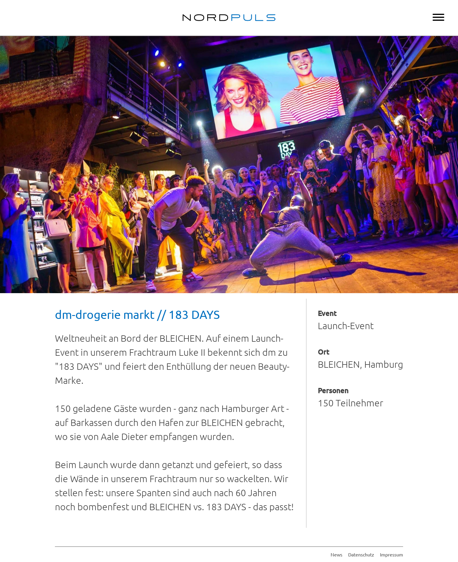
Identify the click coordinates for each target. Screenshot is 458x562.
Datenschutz (361, 554)
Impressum (391, 554)
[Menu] (438, 17)
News (336, 554)
